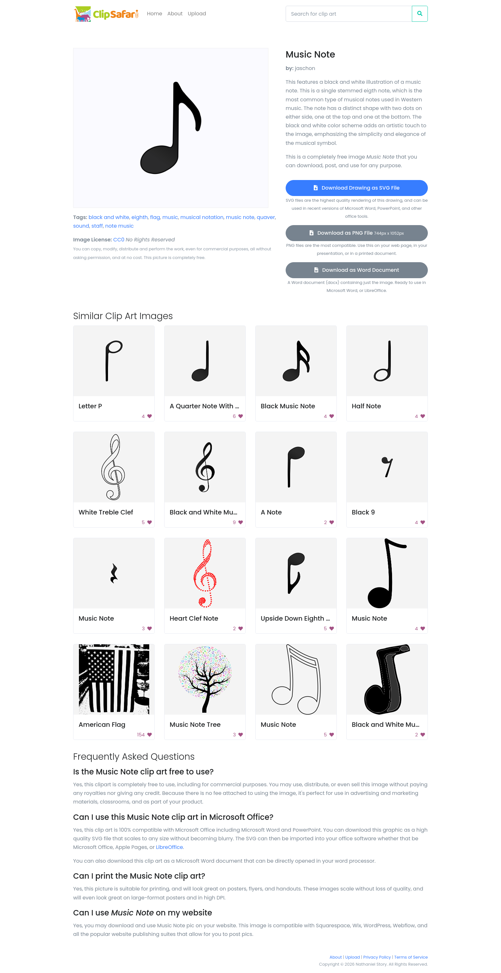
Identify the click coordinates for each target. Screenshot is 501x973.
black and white (109, 217)
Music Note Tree (195, 724)
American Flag (102, 724)
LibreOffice (169, 847)
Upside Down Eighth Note (301, 618)
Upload (197, 13)
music (170, 217)
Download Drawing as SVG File (356, 188)
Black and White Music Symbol (219, 512)
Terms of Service (411, 957)
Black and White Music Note (396, 724)
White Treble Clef (106, 512)
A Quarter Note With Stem (211, 406)
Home (154, 13)
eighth (140, 217)
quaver (266, 217)
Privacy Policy (377, 957)
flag (155, 217)
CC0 (119, 239)
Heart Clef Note (194, 618)
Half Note (366, 406)
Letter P (90, 406)
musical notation (202, 217)
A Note (271, 512)
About (175, 13)
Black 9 (363, 512)
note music (119, 226)
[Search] (349, 14)
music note (240, 217)
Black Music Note (288, 406)
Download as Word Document (356, 270)
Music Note (96, 618)
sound (81, 226)
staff (97, 226)
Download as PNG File (357, 233)
